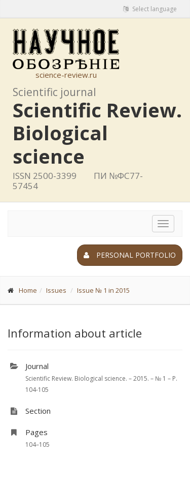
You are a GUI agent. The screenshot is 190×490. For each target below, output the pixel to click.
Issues (56, 290)
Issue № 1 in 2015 (103, 290)
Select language (150, 9)
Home (28, 290)
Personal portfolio (130, 255)
